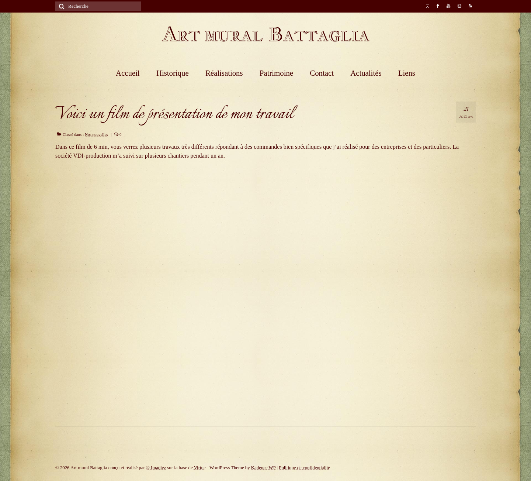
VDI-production (92, 155)
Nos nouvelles (96, 134)
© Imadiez (156, 467)
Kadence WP (263, 467)
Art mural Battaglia (265, 34)
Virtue (200, 467)
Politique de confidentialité (304, 467)
